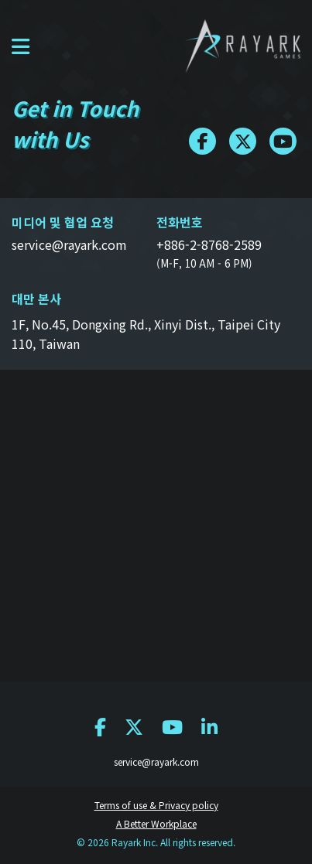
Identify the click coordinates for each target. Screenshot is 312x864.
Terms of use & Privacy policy (156, 804)
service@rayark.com (156, 761)
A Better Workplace (156, 823)
